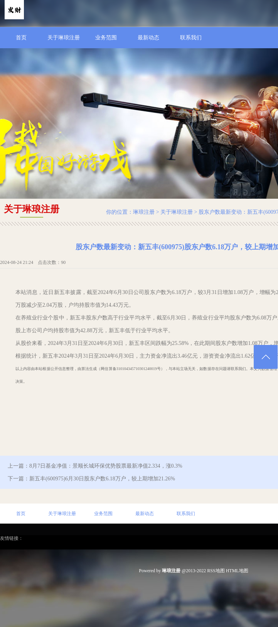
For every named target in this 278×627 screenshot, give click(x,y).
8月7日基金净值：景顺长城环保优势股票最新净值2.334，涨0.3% (105, 466)
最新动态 (148, 38)
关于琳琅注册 (63, 38)
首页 (21, 38)
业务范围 (106, 38)
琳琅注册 (144, 212)
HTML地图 (237, 570)
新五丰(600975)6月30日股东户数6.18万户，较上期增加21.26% (102, 479)
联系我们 (191, 38)
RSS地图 (215, 570)
